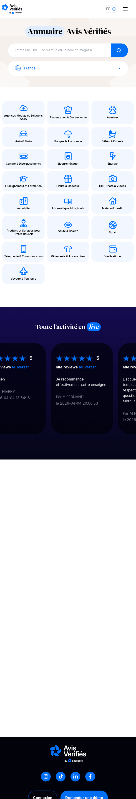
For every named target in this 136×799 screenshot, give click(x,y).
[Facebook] (90, 776)
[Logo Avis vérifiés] (12, 9)
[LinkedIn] (75, 776)
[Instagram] (46, 776)
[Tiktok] (60, 776)
